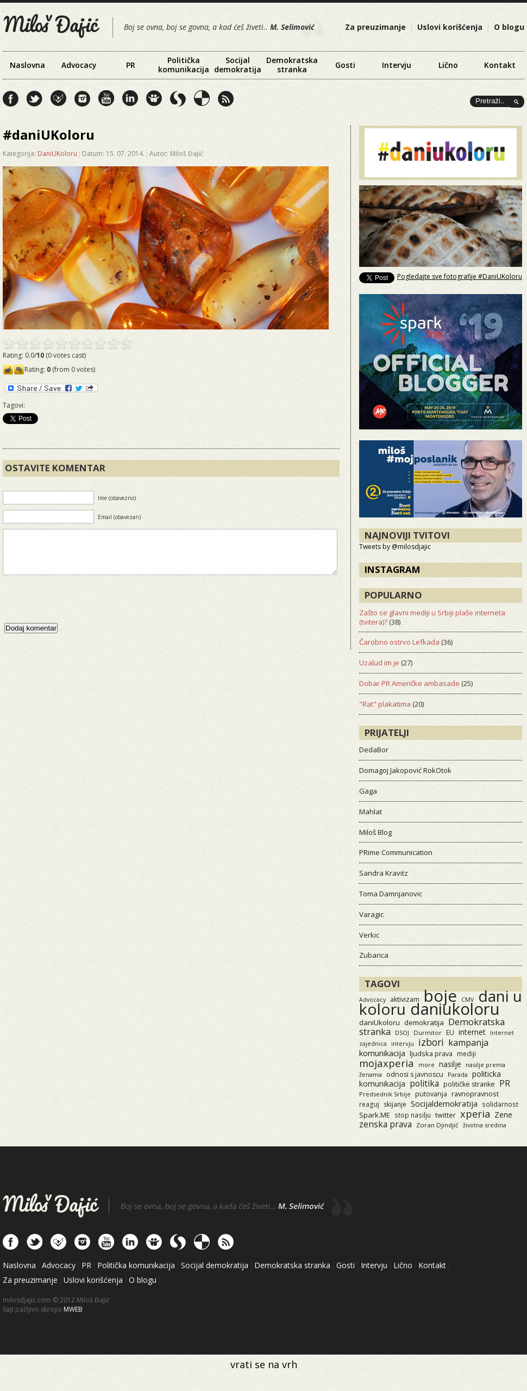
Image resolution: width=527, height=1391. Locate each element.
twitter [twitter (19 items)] (445, 1115)
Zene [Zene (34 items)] (503, 1114)
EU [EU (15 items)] (450, 1032)
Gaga (368, 791)
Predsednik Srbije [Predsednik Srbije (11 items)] (385, 1094)
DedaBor (373, 749)
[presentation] (85, 610)
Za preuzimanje (375, 27)
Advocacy (79, 65)
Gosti (345, 65)
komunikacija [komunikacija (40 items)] (382, 1052)
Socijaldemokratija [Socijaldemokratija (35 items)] (444, 1103)
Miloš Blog (375, 832)
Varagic (371, 914)
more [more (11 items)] (426, 1065)
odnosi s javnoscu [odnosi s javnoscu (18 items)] (414, 1074)
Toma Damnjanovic (390, 894)
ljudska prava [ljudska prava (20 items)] (431, 1053)
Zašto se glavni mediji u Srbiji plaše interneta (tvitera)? (432, 617)
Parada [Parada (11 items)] (458, 1074)
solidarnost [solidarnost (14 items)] (500, 1104)
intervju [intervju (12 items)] (402, 1043)
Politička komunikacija (183, 64)
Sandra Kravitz (383, 873)
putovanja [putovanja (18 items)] (431, 1094)
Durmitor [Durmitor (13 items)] (427, 1032)
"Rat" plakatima (385, 704)
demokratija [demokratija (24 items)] (424, 1022)
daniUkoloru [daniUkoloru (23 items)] (379, 1022)
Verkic (369, 935)
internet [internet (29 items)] (472, 1032)
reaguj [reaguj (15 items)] (369, 1104)
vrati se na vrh (263, 1364)
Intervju (396, 65)
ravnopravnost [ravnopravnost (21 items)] (475, 1094)
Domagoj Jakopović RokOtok (405, 770)
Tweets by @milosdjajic (395, 546)
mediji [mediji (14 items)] (466, 1053)
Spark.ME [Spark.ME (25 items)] (374, 1115)
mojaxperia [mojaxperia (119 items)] (386, 1063)
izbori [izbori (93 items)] (431, 1042)
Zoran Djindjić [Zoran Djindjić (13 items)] (437, 1125)
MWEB (73, 1309)
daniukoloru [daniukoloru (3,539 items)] (455, 1009)
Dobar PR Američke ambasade (409, 683)
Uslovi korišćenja (449, 27)
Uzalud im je (379, 663)
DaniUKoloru (57, 153)
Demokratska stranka (292, 64)
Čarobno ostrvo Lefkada (399, 642)
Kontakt (500, 65)
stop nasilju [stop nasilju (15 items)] (412, 1115)
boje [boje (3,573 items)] (440, 996)
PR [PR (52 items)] (504, 1083)
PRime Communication (395, 852)
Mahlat (370, 811)
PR (130, 65)
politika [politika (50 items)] (424, 1083)
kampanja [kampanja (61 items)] (468, 1043)
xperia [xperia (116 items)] (475, 1113)
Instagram (393, 569)
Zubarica (373, 955)
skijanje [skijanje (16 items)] (395, 1104)
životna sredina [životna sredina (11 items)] (484, 1125)
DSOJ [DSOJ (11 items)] (402, 1032)
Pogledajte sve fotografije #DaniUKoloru (459, 276)
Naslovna (27, 65)
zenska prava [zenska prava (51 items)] (385, 1124)
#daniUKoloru (49, 135)
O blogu (509, 27)
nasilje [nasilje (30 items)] (450, 1064)
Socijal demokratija (237, 64)
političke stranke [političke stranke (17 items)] (469, 1084)
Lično (448, 65)
